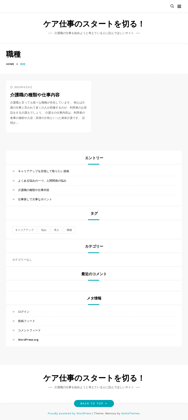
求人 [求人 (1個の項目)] (56, 229)
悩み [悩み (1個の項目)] (43, 229)
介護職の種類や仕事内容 (35, 95)
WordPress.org (28, 339)
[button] (172, 6)
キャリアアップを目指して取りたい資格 (43, 171)
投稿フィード (26, 321)
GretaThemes (130, 413)
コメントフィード (29, 330)
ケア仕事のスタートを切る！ (94, 25)
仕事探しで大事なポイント (35, 199)
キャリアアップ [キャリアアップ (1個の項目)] (24, 229)
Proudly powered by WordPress (70, 413)
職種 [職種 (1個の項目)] (69, 229)
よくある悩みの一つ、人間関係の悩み (42, 180)
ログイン (23, 311)
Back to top (94, 403)
